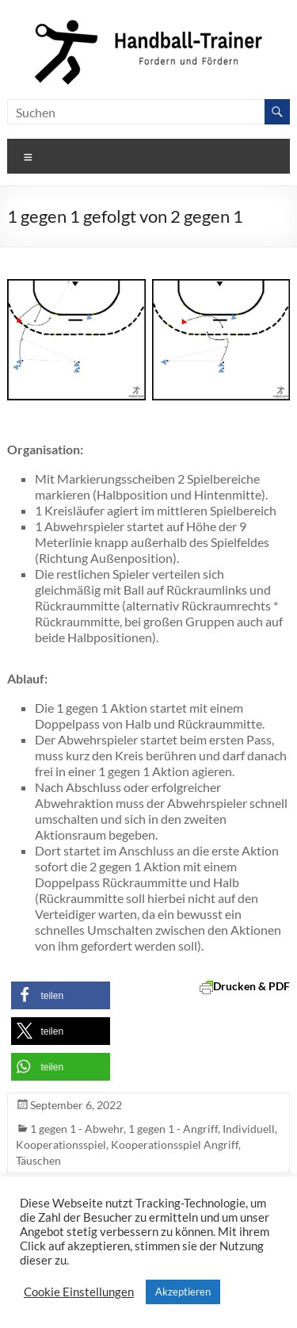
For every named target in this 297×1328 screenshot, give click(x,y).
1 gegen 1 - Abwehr (77, 1128)
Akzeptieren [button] (183, 1291)
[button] (60, 995)
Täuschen (38, 1160)
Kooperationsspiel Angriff (174, 1144)
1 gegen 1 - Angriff (173, 1128)
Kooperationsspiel (61, 1144)
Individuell (249, 1128)
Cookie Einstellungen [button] (79, 1292)
